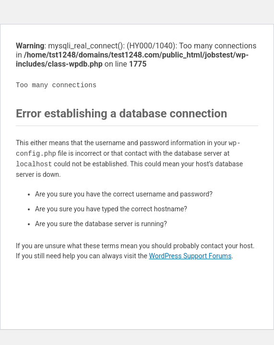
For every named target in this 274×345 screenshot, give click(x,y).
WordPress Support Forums (190, 256)
